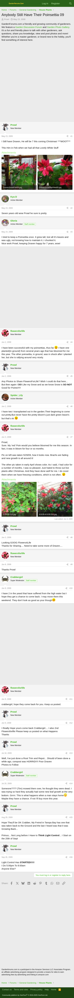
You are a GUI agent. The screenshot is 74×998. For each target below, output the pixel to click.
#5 (71, 376)
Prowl (6, 19)
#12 (70, 723)
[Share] (67, 136)
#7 (71, 437)
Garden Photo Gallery (58, 27)
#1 (71, 136)
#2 (71, 208)
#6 (71, 406)
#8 (71, 537)
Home (53, 989)
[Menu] (4, 3)
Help (47, 989)
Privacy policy (36, 989)
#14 (70, 783)
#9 (71, 564)
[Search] (70, 3)
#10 (70, 588)
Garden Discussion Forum (28, 27)
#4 (71, 342)
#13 (70, 753)
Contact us (7, 989)
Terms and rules (21, 989)
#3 (71, 232)
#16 (70, 857)
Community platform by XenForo (25, 995)
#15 (70, 817)
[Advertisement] (37, 81)
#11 (70, 699)
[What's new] (64, 3)
